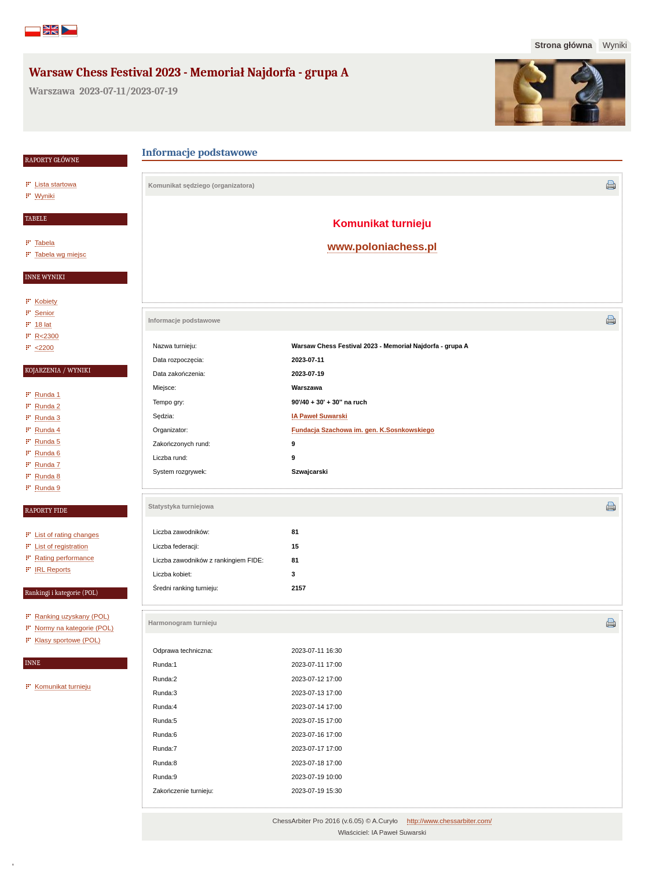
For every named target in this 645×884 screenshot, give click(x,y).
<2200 (44, 347)
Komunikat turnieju (63, 686)
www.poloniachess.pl (382, 246)
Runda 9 (47, 487)
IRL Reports (53, 569)
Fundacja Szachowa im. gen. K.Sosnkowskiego (363, 429)
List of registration (61, 546)
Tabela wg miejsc (60, 254)
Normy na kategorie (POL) (74, 627)
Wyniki (615, 45)
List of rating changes (67, 534)
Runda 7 (47, 464)
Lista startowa (55, 184)
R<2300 (46, 335)
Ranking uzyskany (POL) (72, 616)
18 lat (43, 324)
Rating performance (64, 557)
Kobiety (46, 301)
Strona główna (563, 45)
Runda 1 (47, 394)
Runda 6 (47, 452)
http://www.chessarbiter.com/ (449, 820)
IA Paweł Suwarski (319, 415)
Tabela (44, 242)
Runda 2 (47, 406)
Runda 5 (47, 441)
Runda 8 (47, 476)
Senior (44, 312)
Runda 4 (47, 429)
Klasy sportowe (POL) (67, 640)
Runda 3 (47, 417)
